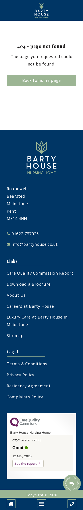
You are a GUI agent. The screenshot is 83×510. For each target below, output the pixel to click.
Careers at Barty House (30, 306)
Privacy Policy (20, 374)
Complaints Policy (25, 396)
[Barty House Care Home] (41, 10)
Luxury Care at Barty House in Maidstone (37, 320)
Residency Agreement (28, 385)
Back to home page (41, 80)
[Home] (11, 503)
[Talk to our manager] (72, 483)
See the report (25, 463)
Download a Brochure (28, 284)
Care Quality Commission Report (40, 273)
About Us (16, 295)
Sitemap (15, 335)
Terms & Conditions (27, 363)
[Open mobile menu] (41, 503)
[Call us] (72, 503)
